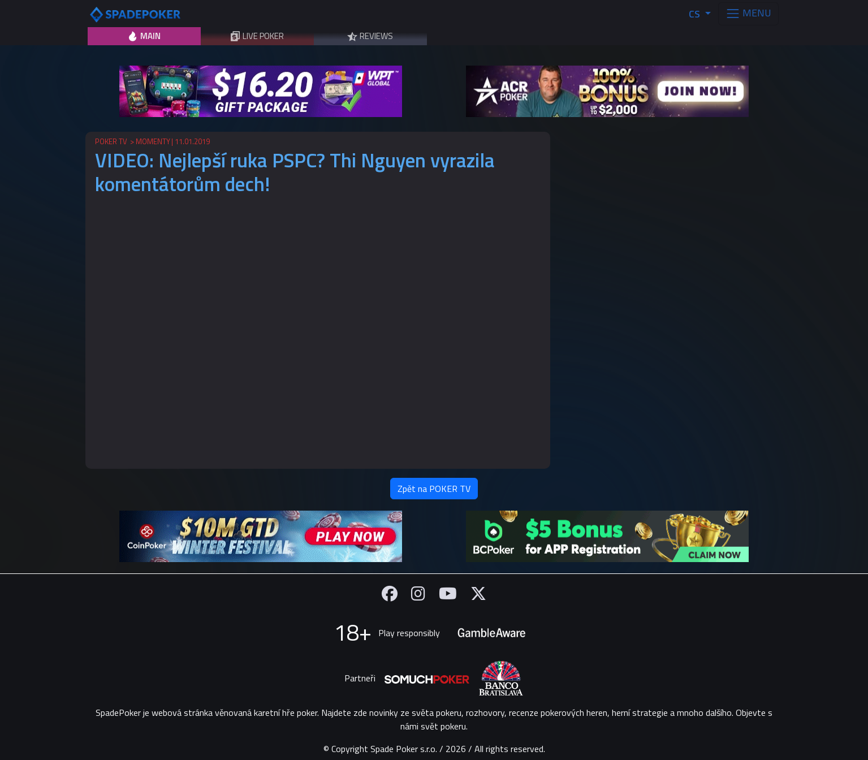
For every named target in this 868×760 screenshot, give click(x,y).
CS (695, 13)
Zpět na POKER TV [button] (434, 488)
